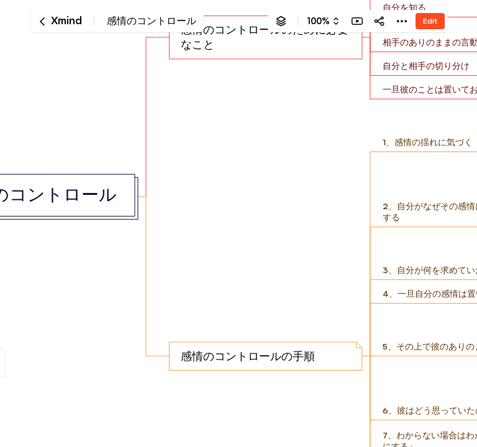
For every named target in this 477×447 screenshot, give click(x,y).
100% (318, 21)
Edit (430, 21)
